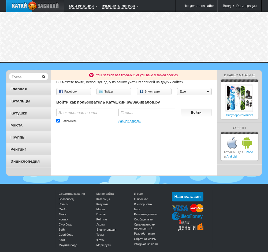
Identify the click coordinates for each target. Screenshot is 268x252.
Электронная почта (77, 112)
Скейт (63, 209)
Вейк (62, 229)
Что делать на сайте (199, 6)
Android (231, 156)
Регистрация (246, 6)
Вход (227, 6)
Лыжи (62, 214)
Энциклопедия (25, 161)
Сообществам (143, 219)
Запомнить (69, 121)
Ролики (63, 204)
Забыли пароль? (129, 121)
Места (16, 125)
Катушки (18, 113)
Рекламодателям (145, 214)
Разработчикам (144, 233)
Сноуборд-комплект (239, 115)
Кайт (62, 240)
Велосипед (66, 199)
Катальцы (20, 101)
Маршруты (103, 245)
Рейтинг (18, 149)
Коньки (63, 219)
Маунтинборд (68, 245)
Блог (137, 209)
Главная (18, 89)
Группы (17, 137)
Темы (100, 234)
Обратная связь (145, 238)
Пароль (128, 112)
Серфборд (66, 234)
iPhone (248, 152)
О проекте (141, 199)
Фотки (100, 240)
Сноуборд (65, 224)
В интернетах (143, 204)
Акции (100, 224)
